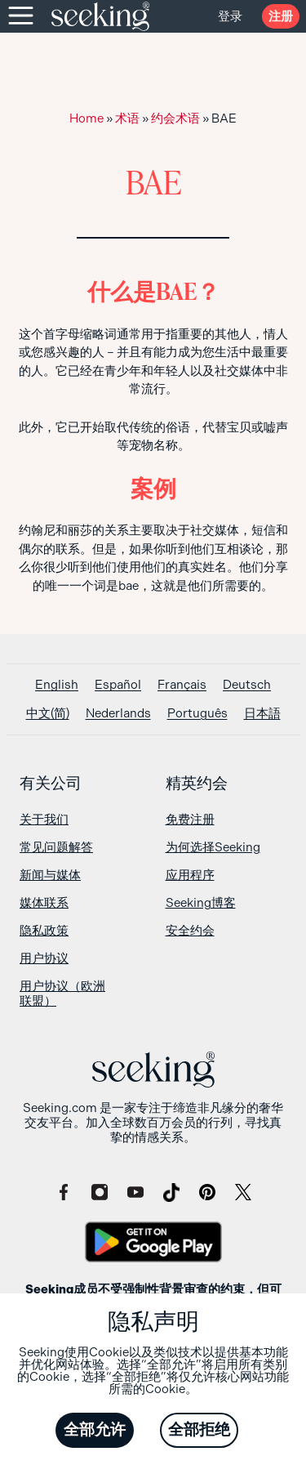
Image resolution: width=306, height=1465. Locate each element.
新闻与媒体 (50, 875)
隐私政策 (44, 930)
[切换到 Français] (182, 685)
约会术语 (175, 118)
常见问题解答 (56, 847)
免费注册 (190, 819)
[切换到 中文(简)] (48, 714)
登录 (230, 16)
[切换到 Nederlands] (118, 714)
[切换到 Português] (197, 714)
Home (86, 118)
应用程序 (190, 875)
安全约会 (190, 930)
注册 (280, 16)
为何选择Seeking (213, 847)
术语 (127, 118)
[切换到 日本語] (262, 714)
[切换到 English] (56, 685)
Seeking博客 (201, 903)
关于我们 (44, 819)
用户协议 (44, 958)
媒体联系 (44, 903)
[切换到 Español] (117, 685)
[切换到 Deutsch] (247, 685)
